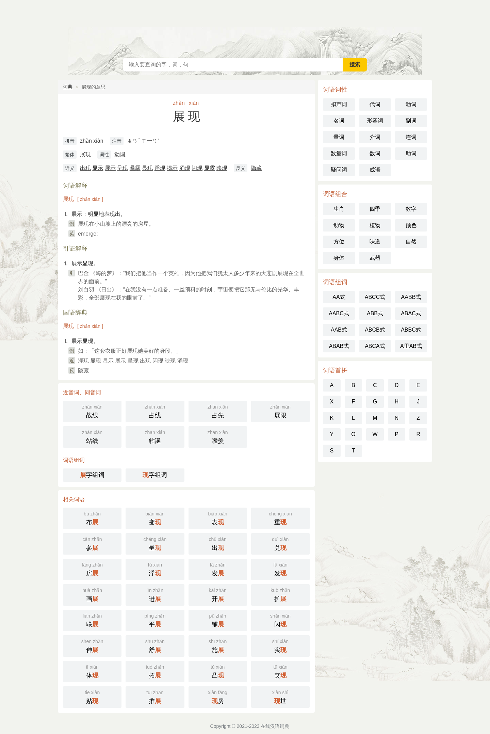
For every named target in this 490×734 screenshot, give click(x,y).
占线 (155, 411)
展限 (280, 411)
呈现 (122, 168)
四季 (375, 209)
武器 (375, 258)
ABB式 (375, 313)
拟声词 (339, 104)
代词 (375, 104)
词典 (67, 86)
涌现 (184, 168)
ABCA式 (375, 346)
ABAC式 (411, 313)
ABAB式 (339, 346)
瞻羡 (218, 436)
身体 (338, 258)
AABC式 (339, 313)
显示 (97, 168)
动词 (119, 154)
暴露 (135, 168)
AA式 (338, 297)
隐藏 (256, 168)
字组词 (92, 475)
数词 (375, 153)
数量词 (339, 153)
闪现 (197, 168)
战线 (92, 411)
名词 (338, 121)
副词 (411, 121)
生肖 (338, 209)
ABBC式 (411, 330)
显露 (209, 168)
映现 (221, 168)
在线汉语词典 (245, 27)
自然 (411, 241)
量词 (338, 137)
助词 (411, 153)
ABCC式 (375, 297)
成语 (375, 170)
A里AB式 (411, 346)
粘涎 (155, 436)
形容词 (375, 121)
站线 (92, 436)
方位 (338, 241)
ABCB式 (375, 330)
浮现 (159, 168)
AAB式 (339, 330)
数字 (411, 209)
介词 (375, 137)
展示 (110, 168)
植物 (375, 225)
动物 (338, 225)
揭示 (172, 168)
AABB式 (411, 297)
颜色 (411, 225)
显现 (147, 168)
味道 (375, 241)
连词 (411, 137)
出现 (85, 168)
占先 (218, 411)
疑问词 (339, 170)
